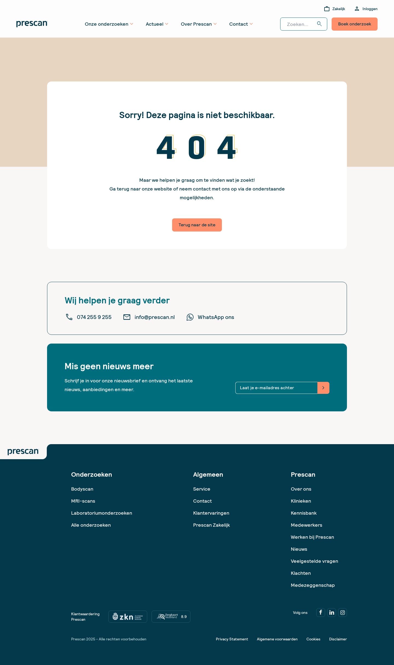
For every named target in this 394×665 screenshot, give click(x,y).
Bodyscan (82, 489)
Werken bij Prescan (312, 537)
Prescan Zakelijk (211, 525)
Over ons (301, 489)
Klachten (301, 573)
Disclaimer (338, 639)
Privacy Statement (232, 639)
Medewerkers (306, 525)
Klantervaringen (211, 513)
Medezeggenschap (313, 585)
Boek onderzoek (354, 24)
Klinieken (301, 501)
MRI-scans (83, 501)
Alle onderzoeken (91, 525)
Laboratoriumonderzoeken (101, 513)
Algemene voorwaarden (277, 639)
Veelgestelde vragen (314, 561)
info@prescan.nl (149, 317)
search (319, 24)
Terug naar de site (197, 225)
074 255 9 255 (88, 317)
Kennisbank (304, 513)
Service (201, 489)
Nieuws (299, 549)
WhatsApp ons (210, 317)
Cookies (313, 639)
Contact (202, 501)
